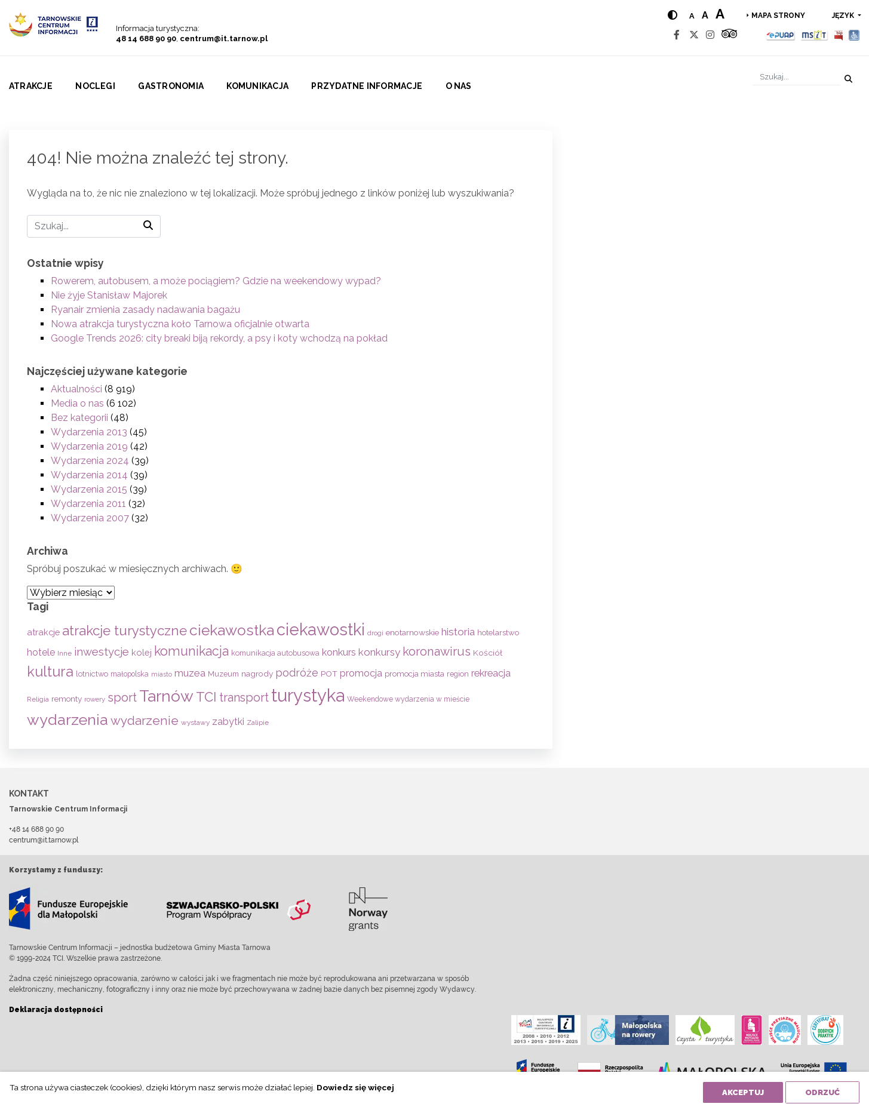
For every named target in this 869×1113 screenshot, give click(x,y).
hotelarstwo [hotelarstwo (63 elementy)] (498, 632)
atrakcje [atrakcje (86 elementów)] (43, 632)
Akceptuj (743, 1092)
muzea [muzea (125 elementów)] (189, 673)
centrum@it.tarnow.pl (224, 38)
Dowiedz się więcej (355, 1087)
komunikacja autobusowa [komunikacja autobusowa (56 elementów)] (275, 652)
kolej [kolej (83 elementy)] (141, 652)
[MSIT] (814, 35)
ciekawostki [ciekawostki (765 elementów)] (321, 629)
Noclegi (95, 86)
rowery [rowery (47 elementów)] (94, 699)
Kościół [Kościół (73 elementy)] (487, 652)
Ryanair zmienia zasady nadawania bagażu (145, 309)
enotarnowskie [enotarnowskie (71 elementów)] (412, 632)
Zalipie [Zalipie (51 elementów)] (258, 722)
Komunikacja (257, 86)
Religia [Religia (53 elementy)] (38, 699)
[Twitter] (694, 35)
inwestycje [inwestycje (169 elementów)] (101, 651)
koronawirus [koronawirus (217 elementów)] (437, 651)
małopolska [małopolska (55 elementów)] (129, 673)
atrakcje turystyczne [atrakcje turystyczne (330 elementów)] (124, 630)
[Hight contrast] (672, 15)
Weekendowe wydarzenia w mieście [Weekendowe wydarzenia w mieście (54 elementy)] (408, 699)
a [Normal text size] (692, 15)
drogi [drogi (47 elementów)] (375, 633)
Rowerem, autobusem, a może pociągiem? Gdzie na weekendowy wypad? (216, 281)
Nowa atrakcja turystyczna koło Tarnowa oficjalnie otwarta (180, 324)
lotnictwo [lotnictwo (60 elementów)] (92, 673)
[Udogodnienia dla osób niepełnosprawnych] (854, 35)
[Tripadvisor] (729, 35)
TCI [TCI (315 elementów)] (206, 697)
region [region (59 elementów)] (458, 673)
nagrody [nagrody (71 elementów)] (257, 673)
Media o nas (77, 403)
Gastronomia (171, 86)
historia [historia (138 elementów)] (458, 632)
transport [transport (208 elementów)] (244, 697)
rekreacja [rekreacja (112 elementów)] (491, 673)
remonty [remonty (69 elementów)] (66, 698)
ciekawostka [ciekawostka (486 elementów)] (231, 630)
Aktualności (76, 389)
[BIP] (838, 35)
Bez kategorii (79, 417)
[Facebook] (677, 35)
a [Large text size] (720, 13)
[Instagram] (710, 35)
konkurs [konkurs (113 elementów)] (339, 652)
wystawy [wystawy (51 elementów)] (195, 722)
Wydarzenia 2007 (90, 518)
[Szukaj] (796, 76)
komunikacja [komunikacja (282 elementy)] (191, 651)
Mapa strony (778, 15)
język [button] (844, 15)
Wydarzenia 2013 (89, 432)
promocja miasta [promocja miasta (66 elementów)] (414, 673)
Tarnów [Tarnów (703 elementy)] (166, 696)
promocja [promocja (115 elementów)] (361, 673)
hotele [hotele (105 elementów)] (41, 652)
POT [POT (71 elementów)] (329, 673)
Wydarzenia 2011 (88, 503)
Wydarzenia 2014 (89, 475)
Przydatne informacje (366, 86)
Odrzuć (822, 1092)
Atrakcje (31, 86)
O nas (459, 86)
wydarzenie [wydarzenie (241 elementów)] (144, 721)
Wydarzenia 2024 (90, 460)
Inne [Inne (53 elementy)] (64, 653)
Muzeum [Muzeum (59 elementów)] (223, 673)
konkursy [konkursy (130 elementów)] (379, 652)
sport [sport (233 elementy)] (122, 697)
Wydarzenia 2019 (89, 446)
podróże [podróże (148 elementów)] (296, 672)
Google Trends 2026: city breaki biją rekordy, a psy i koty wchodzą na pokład (219, 338)
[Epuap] (781, 35)
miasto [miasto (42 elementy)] (161, 674)
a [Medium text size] (705, 15)
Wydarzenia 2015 (89, 489)
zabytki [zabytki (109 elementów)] (228, 721)
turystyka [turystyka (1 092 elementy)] (308, 695)
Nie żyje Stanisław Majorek (109, 295)
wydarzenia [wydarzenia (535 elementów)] (67, 719)
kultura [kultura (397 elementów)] (50, 671)
